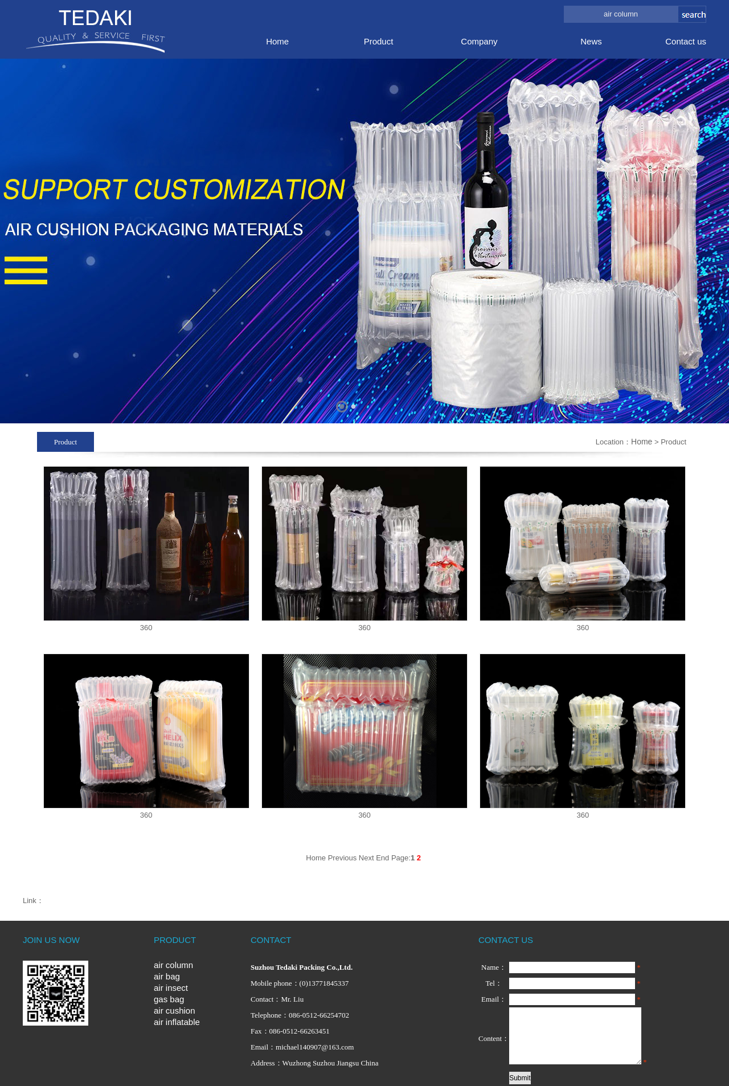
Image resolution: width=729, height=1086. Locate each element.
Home (277, 41)
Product (379, 41)
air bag (167, 976)
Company (479, 41)
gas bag (169, 999)
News (591, 41)
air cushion (174, 1010)
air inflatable (177, 1022)
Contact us (685, 41)
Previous (342, 858)
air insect (171, 988)
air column (173, 965)
